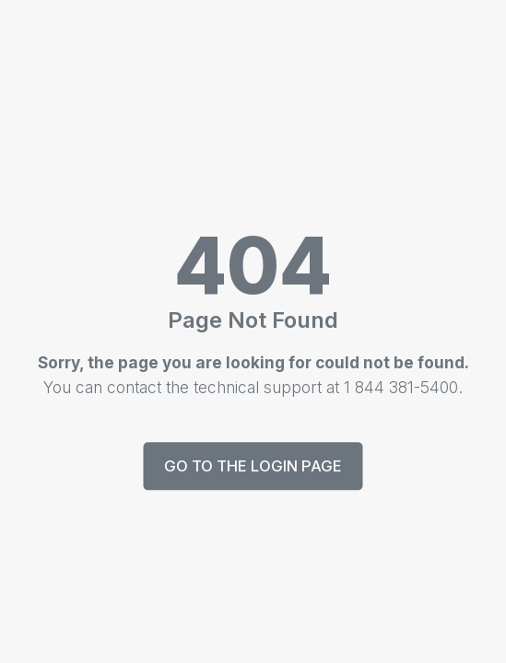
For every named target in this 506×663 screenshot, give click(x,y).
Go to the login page (253, 466)
